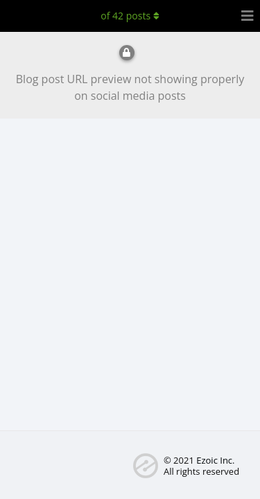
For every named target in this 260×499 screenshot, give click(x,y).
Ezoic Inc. (215, 460)
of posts (130, 15)
